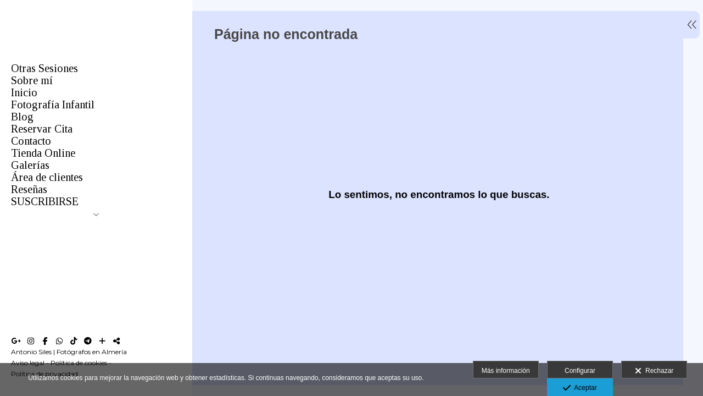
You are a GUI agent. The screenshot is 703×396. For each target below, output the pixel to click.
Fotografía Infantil (52, 104)
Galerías (30, 165)
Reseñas (29, 189)
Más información (506, 371)
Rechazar (654, 371)
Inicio (24, 92)
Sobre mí (32, 80)
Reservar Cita (41, 129)
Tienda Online (43, 153)
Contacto (31, 141)
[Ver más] (102, 341)
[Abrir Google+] (16, 341)
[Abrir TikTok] (73, 341)
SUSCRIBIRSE (45, 201)
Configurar (580, 371)
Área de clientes (47, 177)
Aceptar (579, 388)
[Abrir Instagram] (30, 341)
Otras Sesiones (44, 68)
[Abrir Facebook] (45, 341)
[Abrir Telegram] (87, 341)
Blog (22, 117)
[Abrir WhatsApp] (59, 341)
